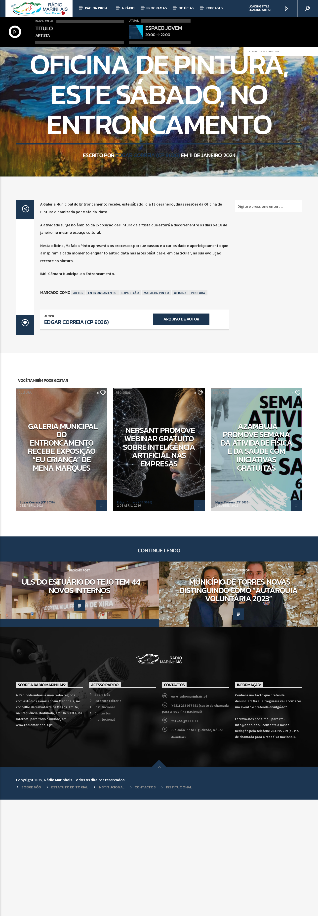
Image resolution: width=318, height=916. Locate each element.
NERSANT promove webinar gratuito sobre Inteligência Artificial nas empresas (159, 563)
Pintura (198, 409)
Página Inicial (97, 8)
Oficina (180, 409)
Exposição (130, 409)
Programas (156, 8)
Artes (78, 409)
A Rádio (127, 8)
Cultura (25, 509)
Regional (159, 113)
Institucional (104, 823)
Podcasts (214, 8)
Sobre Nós (102, 811)
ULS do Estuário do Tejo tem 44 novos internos (81, 702)
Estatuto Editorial (108, 817)
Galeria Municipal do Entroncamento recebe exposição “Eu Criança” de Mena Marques (63, 563)
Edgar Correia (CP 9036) (147, 228)
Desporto (221, 509)
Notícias (186, 8)
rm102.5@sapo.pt (184, 837)
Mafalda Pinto (156, 409)
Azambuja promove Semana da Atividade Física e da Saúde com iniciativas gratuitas (256, 563)
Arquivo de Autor (181, 435)
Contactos (102, 829)
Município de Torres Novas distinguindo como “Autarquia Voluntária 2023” (238, 706)
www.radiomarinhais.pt (188, 812)
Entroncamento (102, 409)
